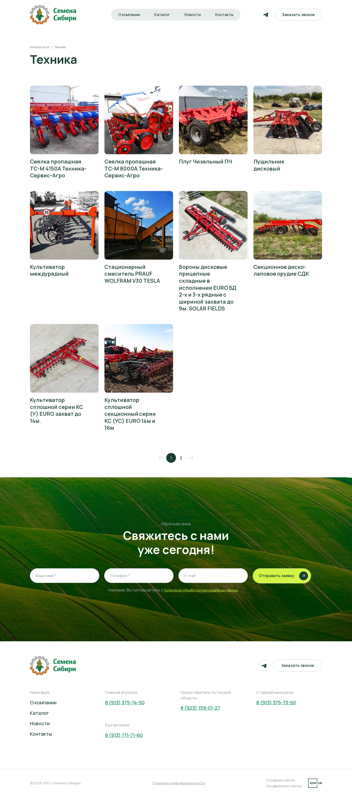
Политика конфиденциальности (179, 783)
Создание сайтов (280, 780)
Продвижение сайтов (283, 786)
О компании (126, 14)
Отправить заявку (283, 575)
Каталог (160, 14)
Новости (193, 14)
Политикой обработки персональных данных (201, 590)
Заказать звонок (297, 14)
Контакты (226, 14)
